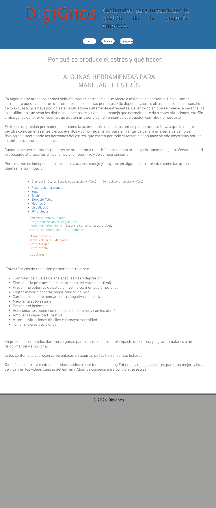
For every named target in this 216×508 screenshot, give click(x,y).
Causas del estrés (58, 369)
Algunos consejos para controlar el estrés (111, 369)
